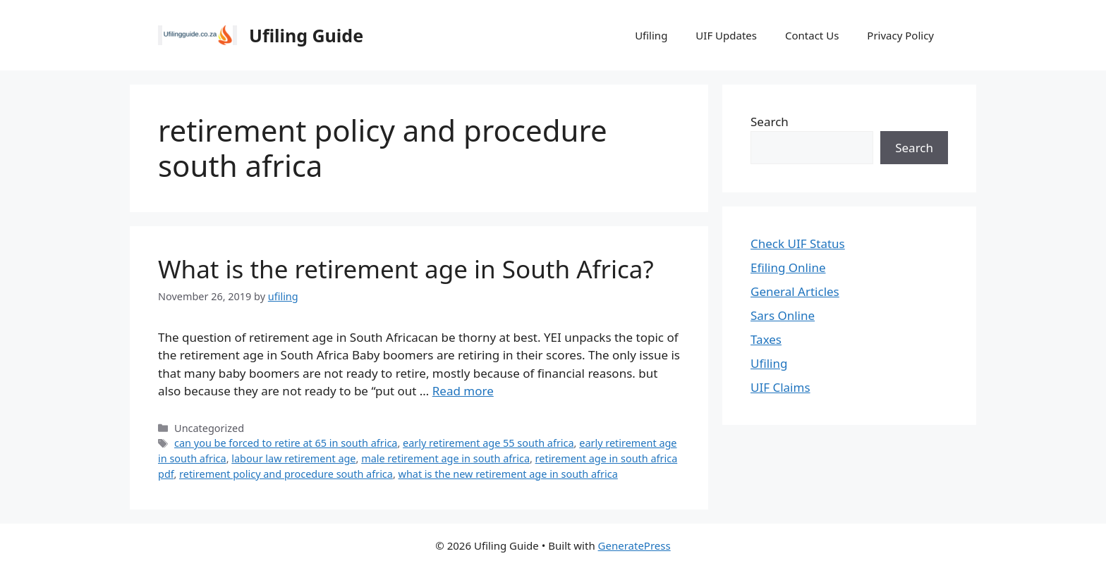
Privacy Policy (900, 35)
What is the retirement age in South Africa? (406, 268)
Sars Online (782, 315)
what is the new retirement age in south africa (508, 474)
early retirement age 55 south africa (488, 443)
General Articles (794, 291)
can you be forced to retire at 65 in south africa (285, 443)
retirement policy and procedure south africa (286, 474)
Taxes (766, 339)
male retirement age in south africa (445, 458)
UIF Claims (780, 387)
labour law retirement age (293, 458)
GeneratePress (634, 545)
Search (769, 121)
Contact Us (812, 35)
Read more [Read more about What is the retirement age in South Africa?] (463, 391)
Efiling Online (788, 267)
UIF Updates (726, 35)
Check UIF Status (797, 243)
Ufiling (651, 35)
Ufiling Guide (306, 35)
